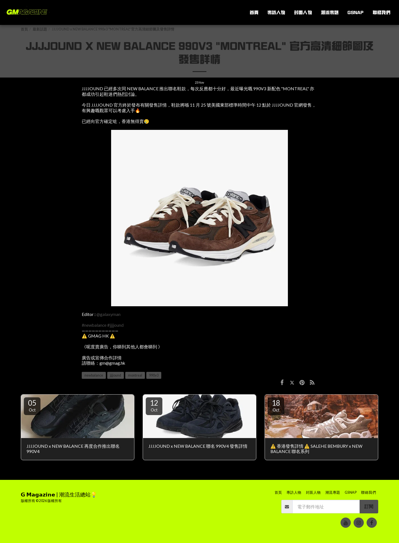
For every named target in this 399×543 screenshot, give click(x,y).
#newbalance (94, 325)
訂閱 (368, 506)
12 (154, 405)
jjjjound (115, 375)
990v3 (153, 375)
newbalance (94, 375)
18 (276, 405)
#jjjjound (115, 325)
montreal (135, 375)
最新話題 (40, 29)
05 (32, 405)
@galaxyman (108, 314)
